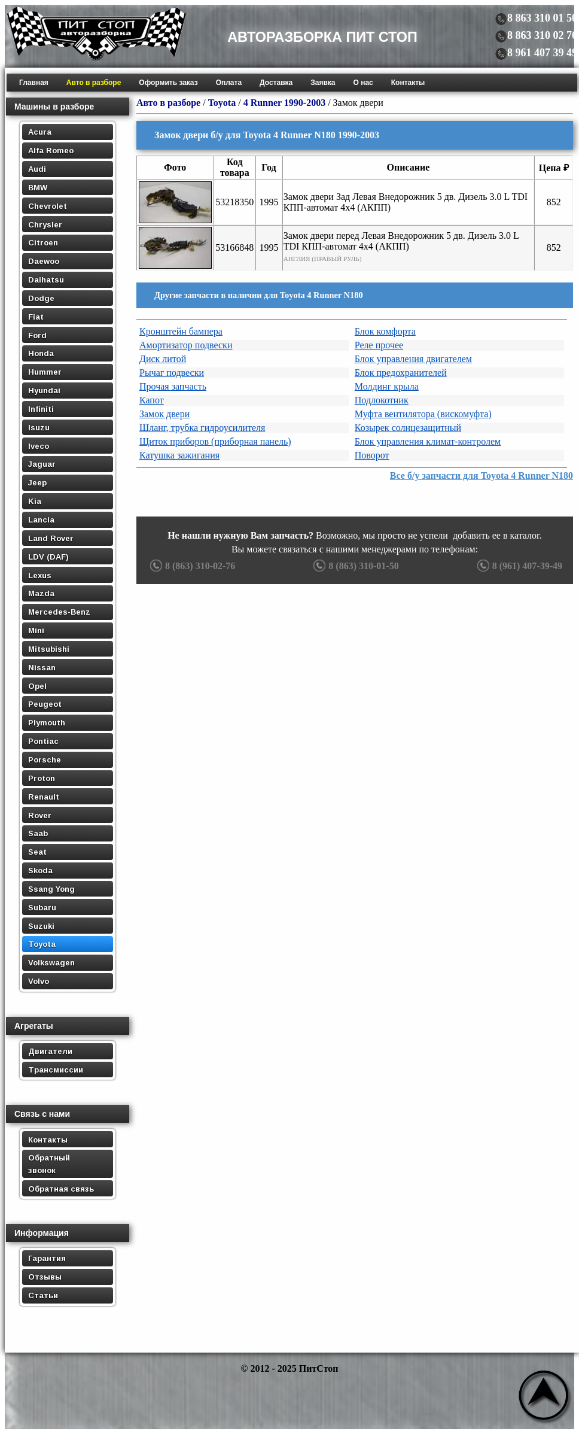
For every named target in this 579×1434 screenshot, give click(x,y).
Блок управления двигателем (413, 359)
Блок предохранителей (401, 372)
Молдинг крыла (387, 386)
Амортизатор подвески (185, 345)
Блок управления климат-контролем (428, 441)
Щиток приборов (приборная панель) (215, 441)
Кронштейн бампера (181, 331)
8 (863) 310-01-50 (354, 566)
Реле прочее (379, 345)
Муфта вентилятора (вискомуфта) (423, 414)
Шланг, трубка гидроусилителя (202, 428)
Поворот (372, 455)
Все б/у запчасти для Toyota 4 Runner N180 (481, 475)
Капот (151, 400)
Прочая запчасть (172, 386)
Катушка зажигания (179, 455)
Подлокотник (382, 400)
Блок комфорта (385, 331)
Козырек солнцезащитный (408, 428)
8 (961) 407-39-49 (518, 566)
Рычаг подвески (171, 372)
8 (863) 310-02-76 (191, 566)
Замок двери (164, 414)
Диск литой (162, 359)
